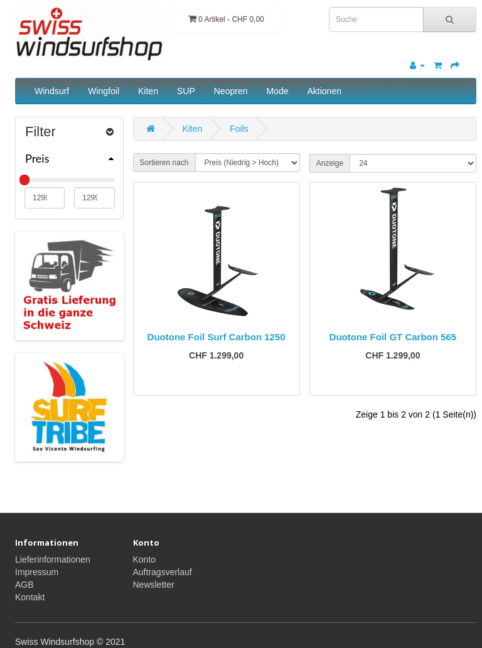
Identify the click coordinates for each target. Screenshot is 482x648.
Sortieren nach (164, 162)
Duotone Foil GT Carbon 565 (393, 337)
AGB (24, 585)
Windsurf (52, 91)
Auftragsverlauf (162, 572)
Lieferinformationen (52, 559)
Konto (144, 559)
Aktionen (324, 91)
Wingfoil (103, 91)
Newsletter (153, 585)
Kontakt (30, 597)
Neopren (231, 91)
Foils (239, 129)
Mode (277, 91)
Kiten (148, 91)
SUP (186, 91)
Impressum (36, 572)
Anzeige (329, 163)
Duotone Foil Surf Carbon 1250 (216, 337)
